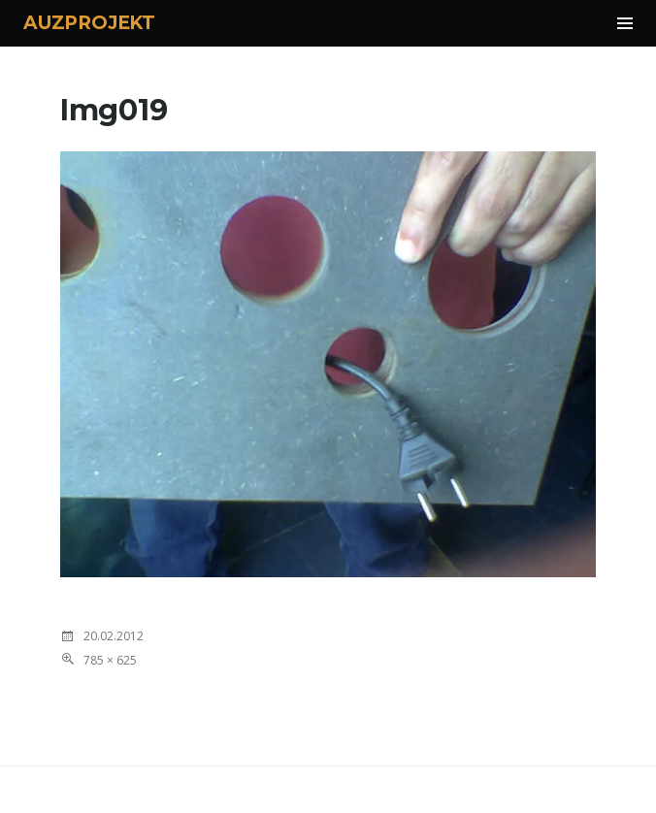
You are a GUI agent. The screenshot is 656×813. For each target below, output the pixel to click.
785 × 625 (110, 660)
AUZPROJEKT (89, 23)
